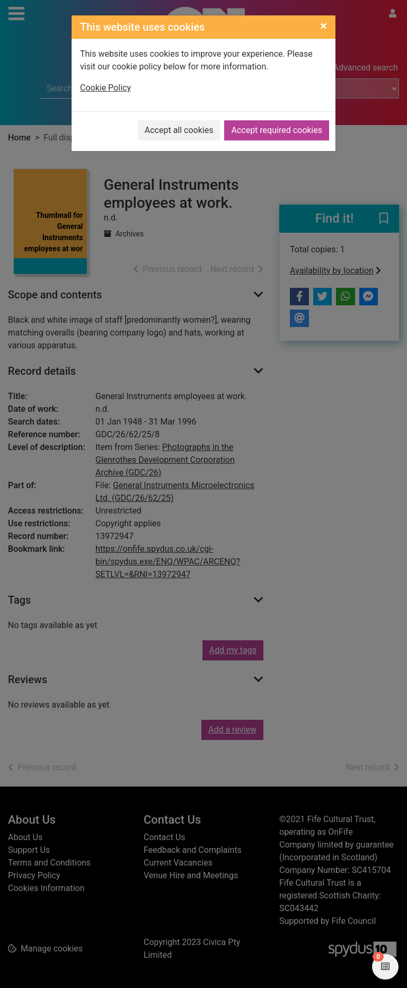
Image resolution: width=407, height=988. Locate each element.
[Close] (323, 26)
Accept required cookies (276, 130)
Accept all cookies (179, 130)
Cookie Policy (105, 88)
